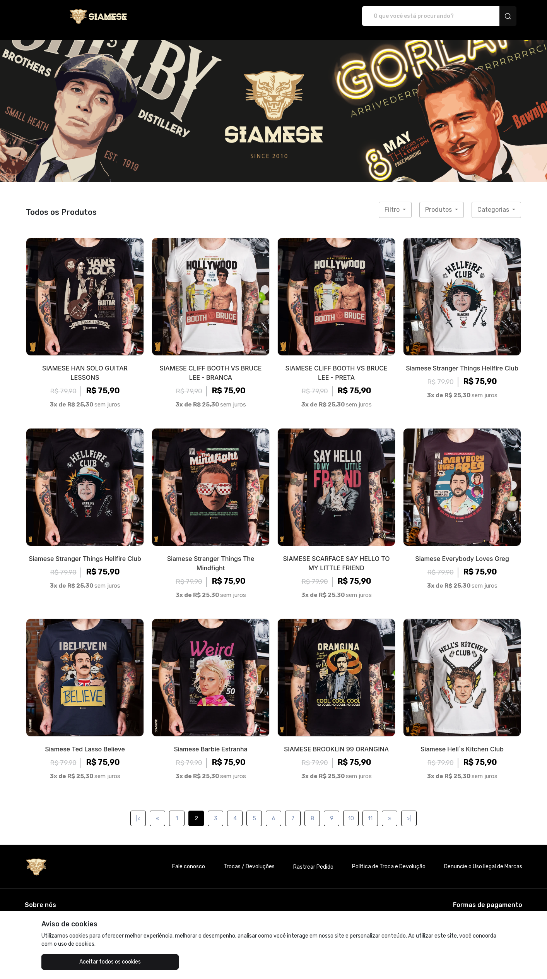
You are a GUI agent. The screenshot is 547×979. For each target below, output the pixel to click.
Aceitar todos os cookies (80, 961)
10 (351, 810)
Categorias (494, 201)
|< (138, 810)
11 (370, 810)
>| (409, 810)
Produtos (439, 201)
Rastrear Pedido (313, 859)
